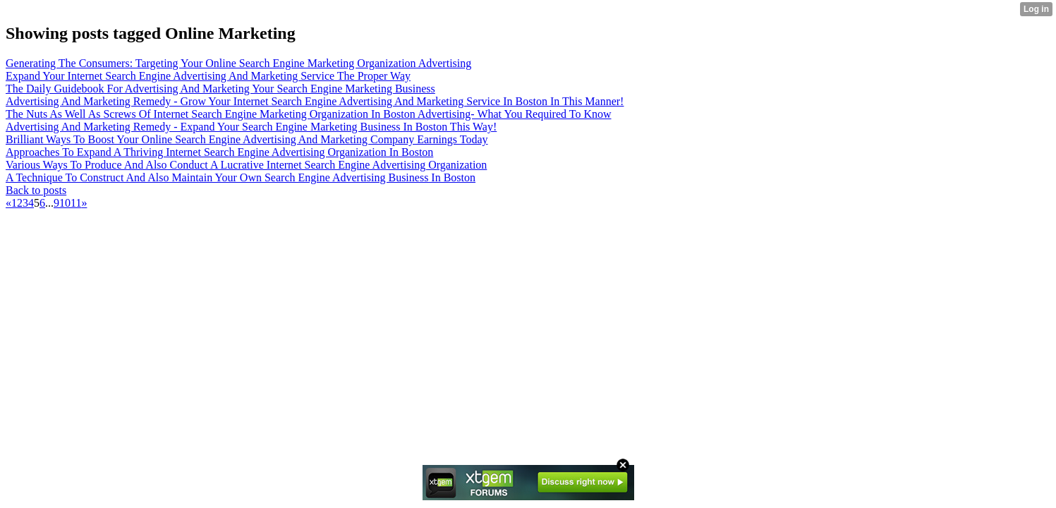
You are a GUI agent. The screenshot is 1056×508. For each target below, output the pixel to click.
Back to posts (36, 190)
